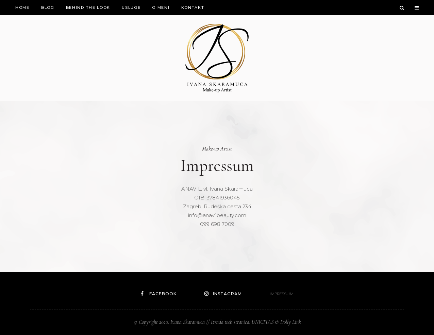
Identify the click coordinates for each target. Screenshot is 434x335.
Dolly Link (290, 322)
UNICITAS (262, 322)
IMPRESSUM (282, 294)
